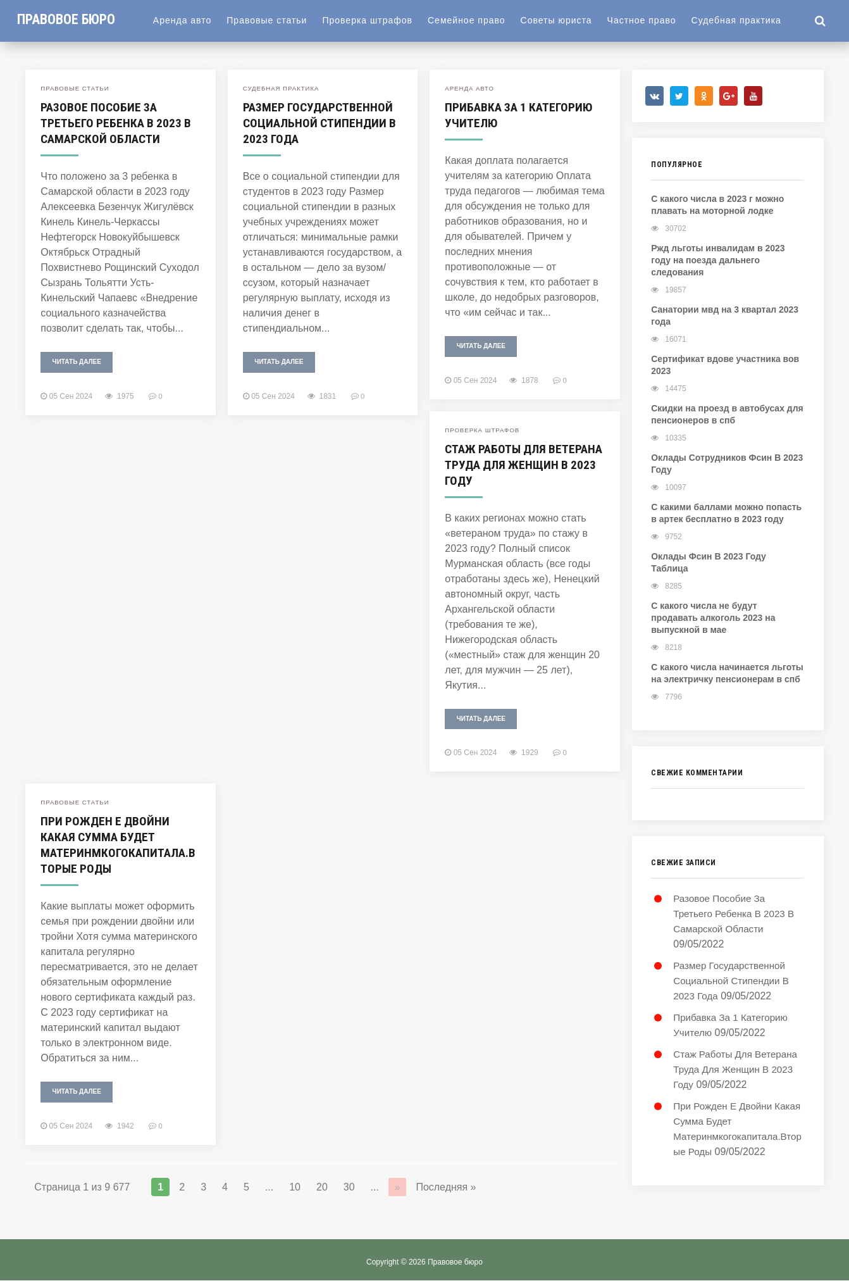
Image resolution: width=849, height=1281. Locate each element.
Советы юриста (566, 20)
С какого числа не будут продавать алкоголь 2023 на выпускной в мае (713, 619)
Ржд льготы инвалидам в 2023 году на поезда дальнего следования (717, 261)
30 (349, 1187)
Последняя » (446, 1187)
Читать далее (77, 361)
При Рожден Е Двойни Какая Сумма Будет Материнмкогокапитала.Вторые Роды (118, 844)
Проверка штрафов (377, 20)
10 (295, 1187)
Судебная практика (746, 20)
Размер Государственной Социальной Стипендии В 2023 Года (320, 122)
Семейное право (477, 20)
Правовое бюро (71, 19)
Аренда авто (192, 20)
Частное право (651, 20)
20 (322, 1187)
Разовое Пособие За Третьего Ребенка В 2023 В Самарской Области (117, 122)
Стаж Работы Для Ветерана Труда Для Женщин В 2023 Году (506, 464)
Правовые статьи (277, 20)
